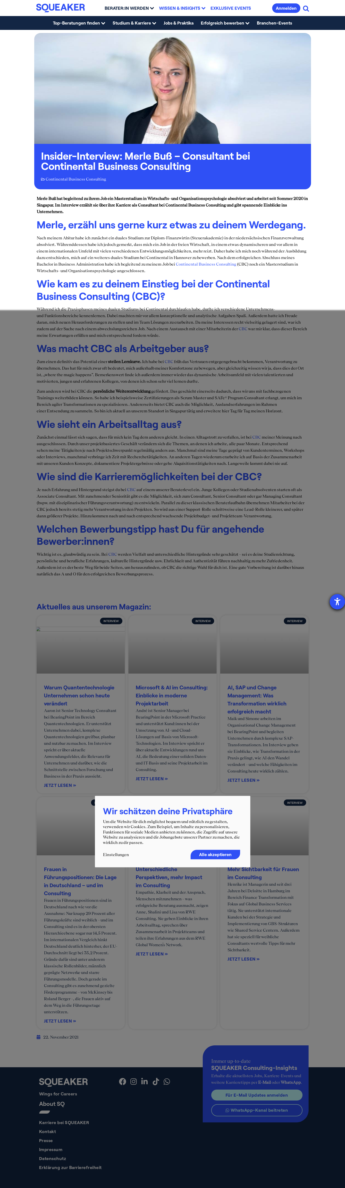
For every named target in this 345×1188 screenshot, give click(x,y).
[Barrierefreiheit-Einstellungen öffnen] (337, 601)
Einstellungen (116, 854)
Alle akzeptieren (215, 854)
